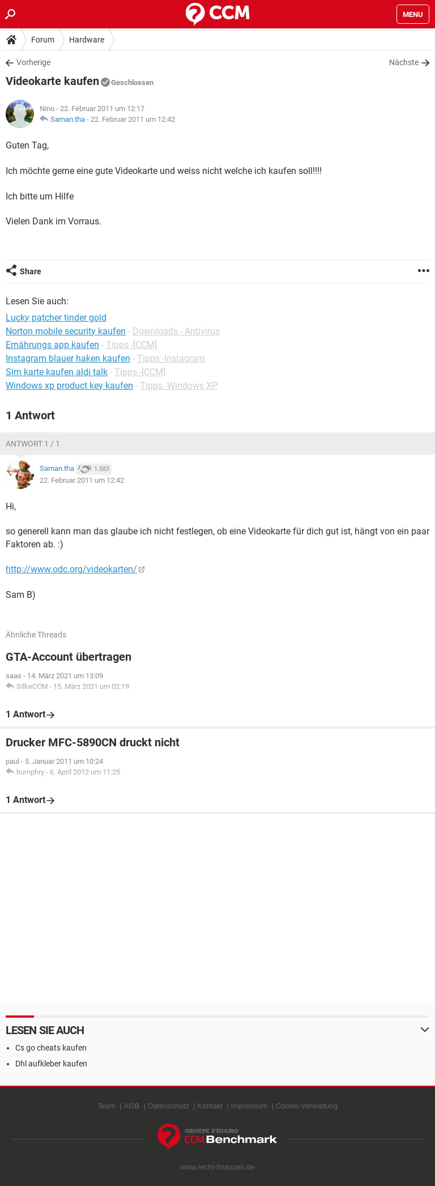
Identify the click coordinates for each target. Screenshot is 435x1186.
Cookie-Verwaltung (307, 1106)
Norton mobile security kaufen (66, 331)
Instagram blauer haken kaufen (68, 358)
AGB (131, 1106)
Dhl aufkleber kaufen (51, 1063)
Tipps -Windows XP (179, 385)
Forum (42, 39)
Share (30, 271)
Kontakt (210, 1106)
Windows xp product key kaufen (69, 385)
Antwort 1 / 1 (33, 443)
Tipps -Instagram (171, 358)
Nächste (404, 62)
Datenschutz (168, 1106)
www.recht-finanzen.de (217, 1167)
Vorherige (33, 62)
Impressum (249, 1106)
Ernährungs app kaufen (52, 344)
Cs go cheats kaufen (51, 1047)
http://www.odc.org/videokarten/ (71, 569)
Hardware (86, 39)
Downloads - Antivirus (176, 331)
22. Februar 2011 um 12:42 (133, 119)
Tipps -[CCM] (131, 344)
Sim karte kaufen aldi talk (57, 372)
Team (106, 1106)
